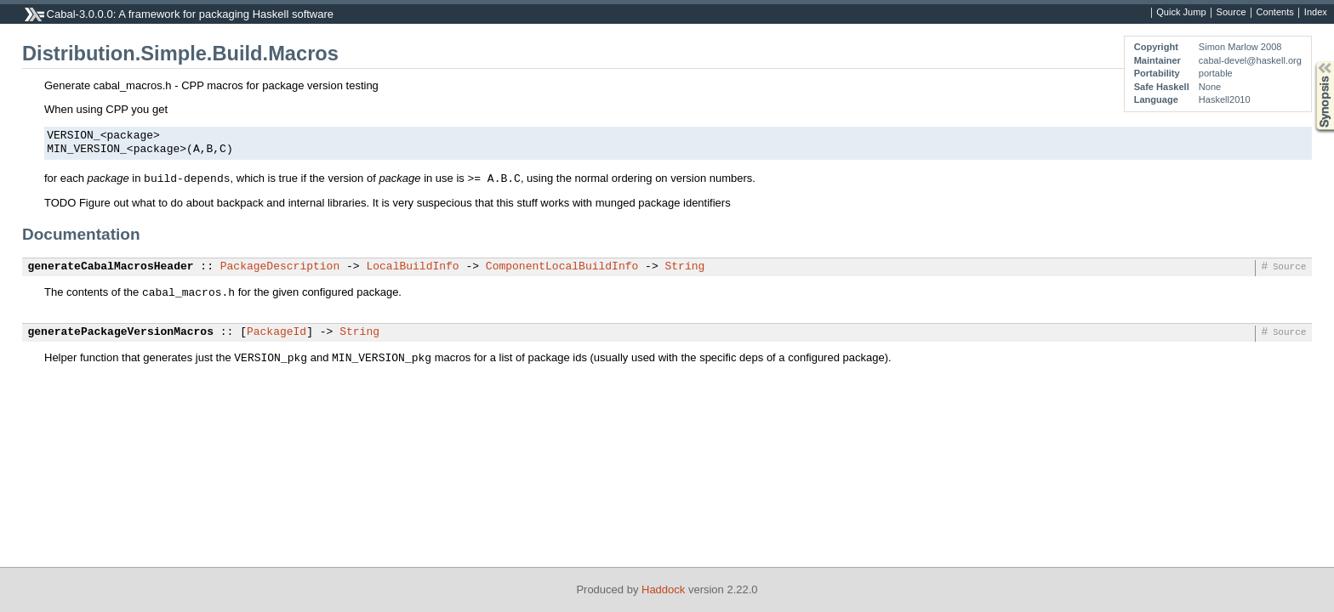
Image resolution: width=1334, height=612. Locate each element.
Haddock (663, 589)
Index (1315, 13)
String (684, 267)
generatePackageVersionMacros (121, 332)
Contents (1275, 13)
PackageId (276, 332)
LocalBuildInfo (412, 267)
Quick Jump (1181, 13)
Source (1231, 13)
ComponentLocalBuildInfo (562, 267)
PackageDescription (279, 267)
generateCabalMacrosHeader (111, 267)
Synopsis (1311, 61)
